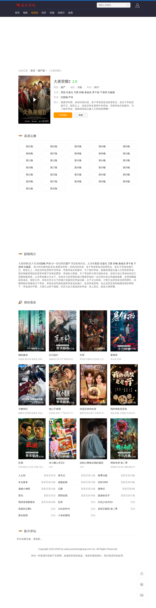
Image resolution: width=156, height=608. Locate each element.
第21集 (29, 174)
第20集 (126, 167)
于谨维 (103, 92)
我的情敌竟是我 (118, 409)
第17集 (54, 167)
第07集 (54, 153)
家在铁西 (37, 515)
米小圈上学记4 (56, 462)
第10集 (126, 153)
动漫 (52, 12)
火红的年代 (76, 509)
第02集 (54, 146)
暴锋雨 (113, 355)
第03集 (78, 146)
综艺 (44, 12)
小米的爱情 (76, 515)
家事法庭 (116, 475)
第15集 (126, 160)
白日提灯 (53, 355)
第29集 (102, 181)
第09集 (102, 153)
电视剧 (34, 12)
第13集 (78, 160)
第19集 (102, 167)
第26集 (29, 181)
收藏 (81, 115)
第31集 (29, 188)
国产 (63, 87)
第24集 (102, 174)
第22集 (54, 174)
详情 (107, 108)
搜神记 (116, 489)
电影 (25, 12)
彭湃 (76, 502)
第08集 (78, 153)
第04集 (102, 146)
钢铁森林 (23, 355)
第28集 (78, 181)
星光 (37, 495)
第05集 (126, 146)
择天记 (76, 475)
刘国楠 (64, 97)
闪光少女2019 (116, 502)
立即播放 (63, 115)
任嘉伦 (69, 92)
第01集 (29, 146)
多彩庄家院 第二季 (116, 509)
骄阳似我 (76, 495)
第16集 (29, 167)
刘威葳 (111, 92)
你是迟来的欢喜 (88, 409)
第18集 (78, 167)
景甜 (63, 92)
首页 (17, 12)
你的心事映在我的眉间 (91, 462)
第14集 (102, 160)
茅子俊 (95, 92)
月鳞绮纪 (23, 409)
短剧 (70, 12)
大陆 (79, 87)
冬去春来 (37, 482)
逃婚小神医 (37, 489)
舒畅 (81, 92)
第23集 (78, 174)
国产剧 (41, 70)
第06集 (29, 153)
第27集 (54, 181)
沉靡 (76, 489)
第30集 (126, 181)
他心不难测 (55, 409)
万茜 (76, 92)
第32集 (54, 188)
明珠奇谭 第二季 (119, 462)
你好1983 (116, 482)
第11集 (29, 160)
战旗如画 (76, 482)
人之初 (37, 475)
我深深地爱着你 (37, 502)
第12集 (54, 160)
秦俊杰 (88, 92)
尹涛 (70, 97)
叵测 (20, 462)
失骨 (82, 355)
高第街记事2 (37, 509)
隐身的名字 (116, 495)
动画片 (61, 12)
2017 (96, 87)
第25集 (126, 174)
